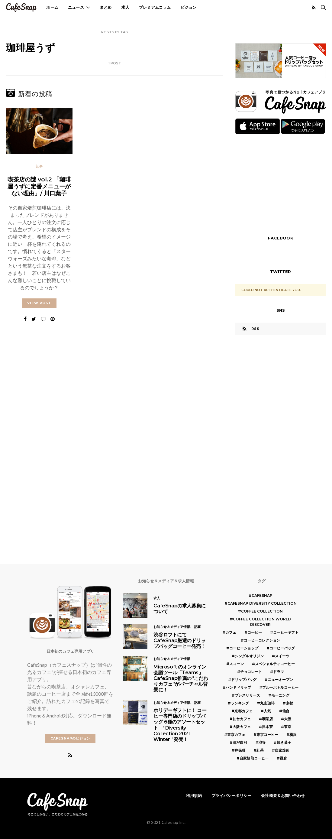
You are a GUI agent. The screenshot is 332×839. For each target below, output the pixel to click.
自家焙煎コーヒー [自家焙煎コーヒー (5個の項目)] (254, 758)
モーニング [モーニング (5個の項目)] (280, 695)
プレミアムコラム (155, 7)
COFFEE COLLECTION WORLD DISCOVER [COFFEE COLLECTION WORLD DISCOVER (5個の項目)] (262, 622)
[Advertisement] (280, 184)
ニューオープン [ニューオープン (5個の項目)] (280, 679)
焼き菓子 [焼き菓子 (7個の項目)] (284, 742)
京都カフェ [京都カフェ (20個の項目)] (243, 711)
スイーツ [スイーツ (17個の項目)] (282, 656)
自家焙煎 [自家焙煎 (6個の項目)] (282, 750)
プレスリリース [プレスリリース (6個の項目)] (247, 695)
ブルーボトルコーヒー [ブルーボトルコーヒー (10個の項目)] (280, 687)
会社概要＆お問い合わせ (283, 795)
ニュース (76, 7)
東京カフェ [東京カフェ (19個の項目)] (236, 734)
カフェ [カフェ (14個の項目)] (230, 632)
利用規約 (194, 795)
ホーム (52, 7)
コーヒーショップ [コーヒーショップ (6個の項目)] (243, 648)
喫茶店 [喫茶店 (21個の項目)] (267, 719)
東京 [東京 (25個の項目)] (287, 726)
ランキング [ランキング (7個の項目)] (240, 703)
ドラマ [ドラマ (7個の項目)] (278, 671)
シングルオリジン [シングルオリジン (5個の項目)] (249, 656)
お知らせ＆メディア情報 (171, 627)
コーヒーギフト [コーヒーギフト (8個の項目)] (285, 632)
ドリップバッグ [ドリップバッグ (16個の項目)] (243, 679)
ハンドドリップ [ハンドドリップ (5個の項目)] (238, 687)
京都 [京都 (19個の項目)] (289, 703)
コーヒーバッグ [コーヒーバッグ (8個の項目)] (282, 648)
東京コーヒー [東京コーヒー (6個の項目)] (267, 734)
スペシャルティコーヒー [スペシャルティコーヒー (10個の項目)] (275, 664)
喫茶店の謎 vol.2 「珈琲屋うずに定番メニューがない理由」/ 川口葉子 (39, 186)
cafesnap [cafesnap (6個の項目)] (262, 595)
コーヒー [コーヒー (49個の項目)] (254, 632)
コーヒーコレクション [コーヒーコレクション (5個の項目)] (262, 640)
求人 (125, 7)
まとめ (106, 7)
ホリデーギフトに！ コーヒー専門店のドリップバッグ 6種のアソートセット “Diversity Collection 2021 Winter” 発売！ (179, 724)
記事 (39, 166)
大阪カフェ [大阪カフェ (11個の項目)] (242, 726)
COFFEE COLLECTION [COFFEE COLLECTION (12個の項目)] (262, 611)
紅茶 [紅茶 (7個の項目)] (260, 750)
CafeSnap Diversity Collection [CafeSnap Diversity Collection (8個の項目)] (262, 603)
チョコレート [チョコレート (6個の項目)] (251, 671)
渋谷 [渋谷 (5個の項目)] (262, 742)
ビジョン (189, 7)
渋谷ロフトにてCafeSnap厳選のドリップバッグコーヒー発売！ (179, 640)
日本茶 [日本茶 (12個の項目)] (267, 726)
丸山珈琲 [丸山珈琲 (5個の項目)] (267, 703)
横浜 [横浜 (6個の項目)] (293, 734)
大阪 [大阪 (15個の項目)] (287, 719)
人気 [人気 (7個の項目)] (267, 711)
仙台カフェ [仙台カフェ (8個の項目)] (242, 719)
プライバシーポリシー (231, 795)
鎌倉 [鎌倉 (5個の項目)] (283, 758)
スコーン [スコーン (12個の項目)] (236, 664)
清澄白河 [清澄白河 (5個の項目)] (240, 742)
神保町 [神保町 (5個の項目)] (239, 750)
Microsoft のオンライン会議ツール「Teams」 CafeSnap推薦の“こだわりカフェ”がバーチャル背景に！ (180, 678)
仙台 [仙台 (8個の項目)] (285, 711)
